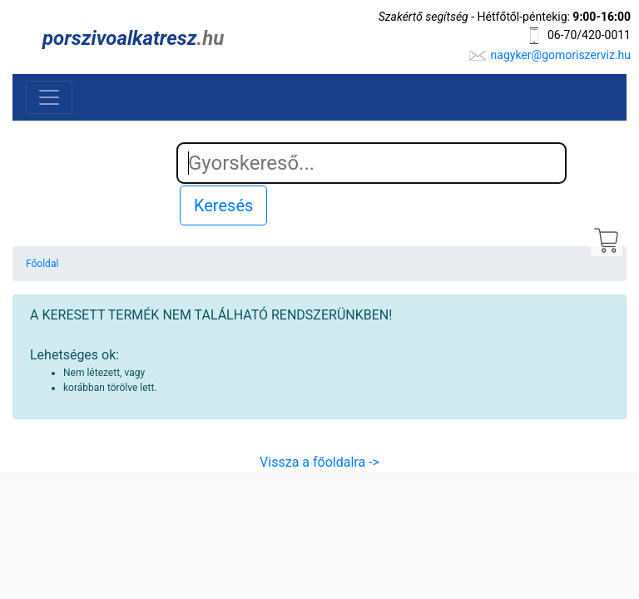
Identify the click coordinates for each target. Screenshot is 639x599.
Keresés (223, 205)
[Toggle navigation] (49, 97)
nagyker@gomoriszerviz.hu (561, 55)
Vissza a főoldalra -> (319, 462)
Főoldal (42, 264)
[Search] (371, 163)
